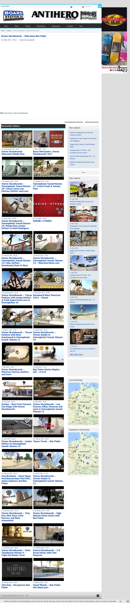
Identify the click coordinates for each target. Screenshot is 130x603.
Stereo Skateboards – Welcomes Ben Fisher (23, 36)
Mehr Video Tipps (76, 354)
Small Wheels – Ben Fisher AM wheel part (46, 586)
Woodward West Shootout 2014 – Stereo (47, 296)
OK (120, 601)
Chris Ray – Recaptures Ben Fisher (16, 586)
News (17, 26)
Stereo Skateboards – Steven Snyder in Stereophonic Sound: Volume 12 (48, 479)
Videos (27, 26)
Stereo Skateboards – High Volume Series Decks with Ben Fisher (47, 516)
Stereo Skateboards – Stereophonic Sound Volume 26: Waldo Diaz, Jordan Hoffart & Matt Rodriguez (16, 224)
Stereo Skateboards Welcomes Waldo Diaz (13, 152)
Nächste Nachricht (92, 122)
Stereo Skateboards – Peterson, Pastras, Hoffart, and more (15, 372)
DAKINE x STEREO (42, 220)
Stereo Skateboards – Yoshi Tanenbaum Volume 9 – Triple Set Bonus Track (16, 553)
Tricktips (70, 26)
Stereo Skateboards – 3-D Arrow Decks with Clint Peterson (46, 553)
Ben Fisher (8, 113)
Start (6, 26)
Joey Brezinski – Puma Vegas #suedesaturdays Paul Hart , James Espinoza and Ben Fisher (16, 479)
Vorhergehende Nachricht (74, 122)
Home (3, 30)
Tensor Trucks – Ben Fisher (47, 441)
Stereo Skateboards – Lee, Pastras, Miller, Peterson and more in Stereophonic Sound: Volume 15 (48, 408)
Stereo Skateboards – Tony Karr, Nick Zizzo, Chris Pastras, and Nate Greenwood (16, 517)
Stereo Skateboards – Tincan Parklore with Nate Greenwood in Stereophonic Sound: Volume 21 (17, 336)
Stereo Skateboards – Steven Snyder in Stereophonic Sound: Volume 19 (48, 336)
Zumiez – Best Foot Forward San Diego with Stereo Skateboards (16, 407)
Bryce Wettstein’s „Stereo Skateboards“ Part (46, 152)
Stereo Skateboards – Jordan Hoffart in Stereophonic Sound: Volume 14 (17, 444)
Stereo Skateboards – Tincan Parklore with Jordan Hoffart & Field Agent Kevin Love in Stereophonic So (17, 299)
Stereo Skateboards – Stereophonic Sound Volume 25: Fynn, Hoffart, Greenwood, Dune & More (16, 261)
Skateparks (56, 26)
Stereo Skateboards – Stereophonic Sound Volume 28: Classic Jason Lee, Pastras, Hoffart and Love (16, 187)
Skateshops (41, 26)
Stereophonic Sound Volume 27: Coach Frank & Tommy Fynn (47, 186)
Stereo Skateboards (20, 113)
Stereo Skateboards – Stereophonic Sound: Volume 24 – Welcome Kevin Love (48, 260)
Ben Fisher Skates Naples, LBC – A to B (46, 370)
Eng (81, 26)
